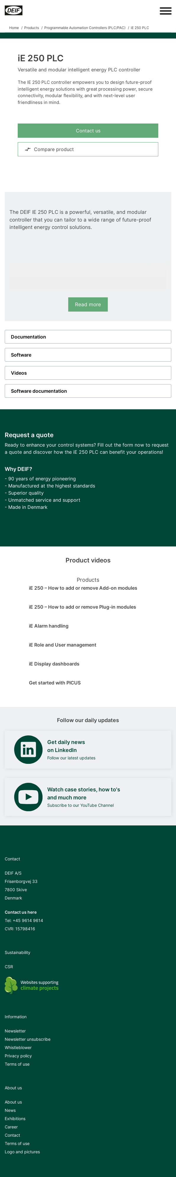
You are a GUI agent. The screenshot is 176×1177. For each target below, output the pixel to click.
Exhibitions (15, 1118)
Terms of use (17, 1064)
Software (21, 355)
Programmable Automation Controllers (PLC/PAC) (85, 27)
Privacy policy (18, 1055)
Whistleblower (18, 1047)
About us (13, 1101)
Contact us (88, 131)
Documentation (28, 337)
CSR (9, 966)
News (10, 1110)
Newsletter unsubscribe (27, 1039)
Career (11, 1126)
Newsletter (15, 1030)
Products (31, 27)
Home (14, 27)
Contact (12, 1135)
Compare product (49, 149)
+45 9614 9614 (28, 920)
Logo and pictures (22, 1151)
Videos (19, 373)
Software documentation (39, 391)
